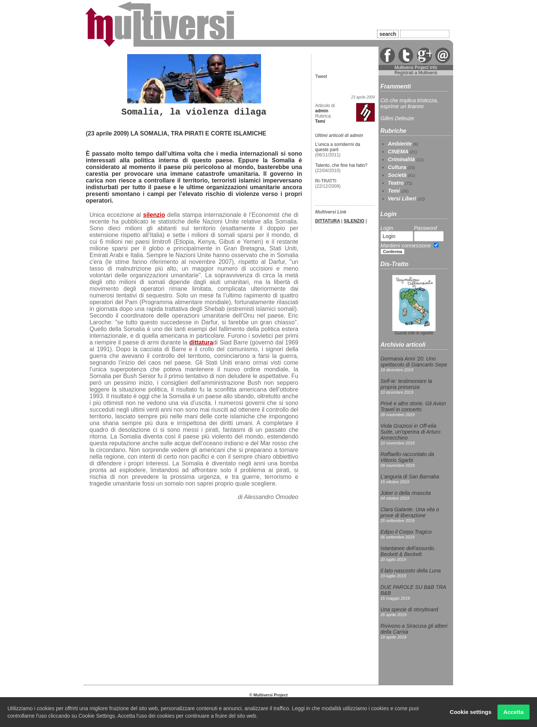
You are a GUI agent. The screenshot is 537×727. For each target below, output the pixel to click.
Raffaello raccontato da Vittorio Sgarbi (407, 457)
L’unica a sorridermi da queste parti (337, 147)
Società (397, 175)
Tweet (321, 76)
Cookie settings (471, 712)
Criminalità (401, 159)
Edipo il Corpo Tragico (405, 532)
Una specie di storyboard (409, 609)
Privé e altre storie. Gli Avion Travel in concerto (413, 406)
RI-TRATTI (325, 181)
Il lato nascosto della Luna (410, 571)
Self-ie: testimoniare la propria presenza (406, 384)
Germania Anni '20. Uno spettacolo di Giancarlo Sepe (413, 362)
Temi (394, 191)
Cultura (397, 167)
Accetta (513, 712)
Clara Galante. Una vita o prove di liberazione (409, 512)
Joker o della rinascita (405, 493)
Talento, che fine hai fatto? (341, 165)
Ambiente (400, 144)
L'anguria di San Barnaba (409, 477)
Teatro (395, 183)
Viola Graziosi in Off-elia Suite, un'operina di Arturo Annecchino (410, 432)
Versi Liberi (402, 199)
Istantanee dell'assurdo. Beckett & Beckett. (407, 551)
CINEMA (398, 152)
